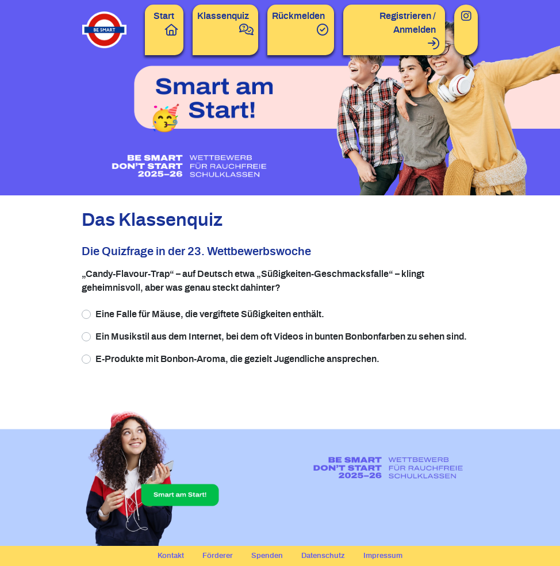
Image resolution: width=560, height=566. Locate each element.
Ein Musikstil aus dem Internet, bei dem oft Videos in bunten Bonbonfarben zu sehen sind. (281, 336)
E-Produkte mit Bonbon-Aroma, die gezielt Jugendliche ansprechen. (237, 359)
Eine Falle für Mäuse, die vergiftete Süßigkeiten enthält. (209, 314)
